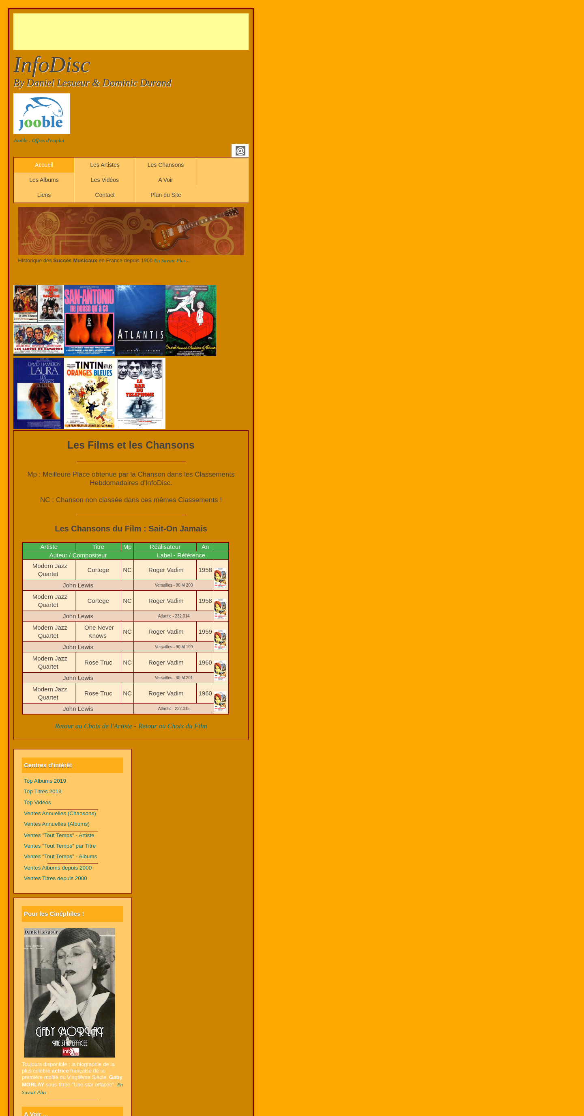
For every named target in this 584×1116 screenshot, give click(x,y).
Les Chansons (166, 165)
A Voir (165, 180)
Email (240, 150)
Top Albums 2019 (45, 781)
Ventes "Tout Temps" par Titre (60, 846)
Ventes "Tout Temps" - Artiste (59, 835)
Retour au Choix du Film (172, 726)
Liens (44, 195)
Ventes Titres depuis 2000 (55, 878)
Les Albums (43, 180)
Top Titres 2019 (43, 791)
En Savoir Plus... (172, 260)
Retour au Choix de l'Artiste (93, 726)
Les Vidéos (105, 180)
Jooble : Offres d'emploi (38, 140)
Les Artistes (104, 165)
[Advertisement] (161, 31)
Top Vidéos (37, 802)
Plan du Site (165, 195)
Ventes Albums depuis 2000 (58, 868)
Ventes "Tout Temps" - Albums (60, 856)
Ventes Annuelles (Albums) (57, 824)
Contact (104, 195)
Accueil (44, 165)
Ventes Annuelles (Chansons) (60, 813)
